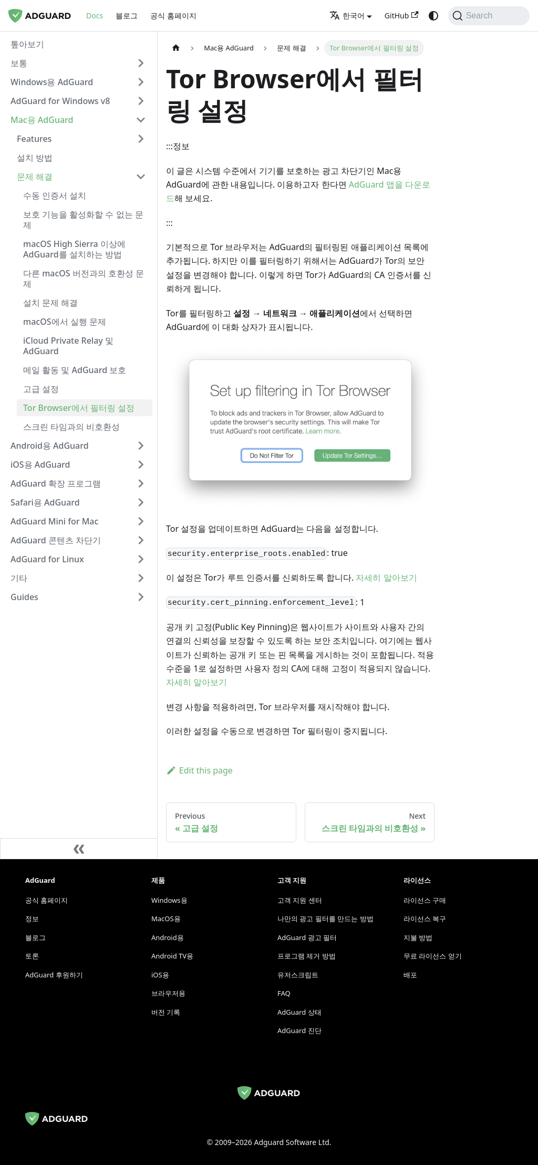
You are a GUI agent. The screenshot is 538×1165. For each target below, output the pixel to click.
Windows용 (169, 900)
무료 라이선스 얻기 (433, 956)
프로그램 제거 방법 (306, 956)
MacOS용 (166, 918)
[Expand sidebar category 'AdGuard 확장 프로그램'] (140, 483)
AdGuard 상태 (299, 1012)
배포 (410, 975)
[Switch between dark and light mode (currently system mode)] (433, 15)
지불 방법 (418, 937)
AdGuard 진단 (299, 1030)
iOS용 (160, 975)
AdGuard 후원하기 (54, 975)
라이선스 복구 (425, 918)
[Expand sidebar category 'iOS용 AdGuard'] (140, 464)
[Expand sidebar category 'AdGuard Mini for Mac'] (140, 521)
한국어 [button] (347, 15)
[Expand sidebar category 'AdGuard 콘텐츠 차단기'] (140, 540)
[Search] (489, 15)
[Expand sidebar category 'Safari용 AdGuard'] (140, 502)
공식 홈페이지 (173, 15)
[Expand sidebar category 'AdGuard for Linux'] (140, 559)
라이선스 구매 (425, 900)
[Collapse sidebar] (79, 848)
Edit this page (199, 770)
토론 (32, 956)
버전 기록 (165, 1012)
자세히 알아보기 (386, 577)
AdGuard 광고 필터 (307, 937)
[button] (78, 63)
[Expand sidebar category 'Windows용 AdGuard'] (140, 82)
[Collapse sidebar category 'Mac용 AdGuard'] (140, 119)
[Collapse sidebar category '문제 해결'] (140, 176)
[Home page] (176, 48)
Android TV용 (172, 956)
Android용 (167, 937)
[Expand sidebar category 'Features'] (140, 138)
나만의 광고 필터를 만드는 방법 (325, 918)
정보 (32, 918)
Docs (94, 15)
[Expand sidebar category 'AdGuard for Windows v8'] (140, 100)
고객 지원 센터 (299, 900)
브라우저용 (168, 993)
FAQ (284, 993)
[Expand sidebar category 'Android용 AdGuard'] (140, 445)
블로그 (127, 15)
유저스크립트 (297, 975)
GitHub (402, 15)
